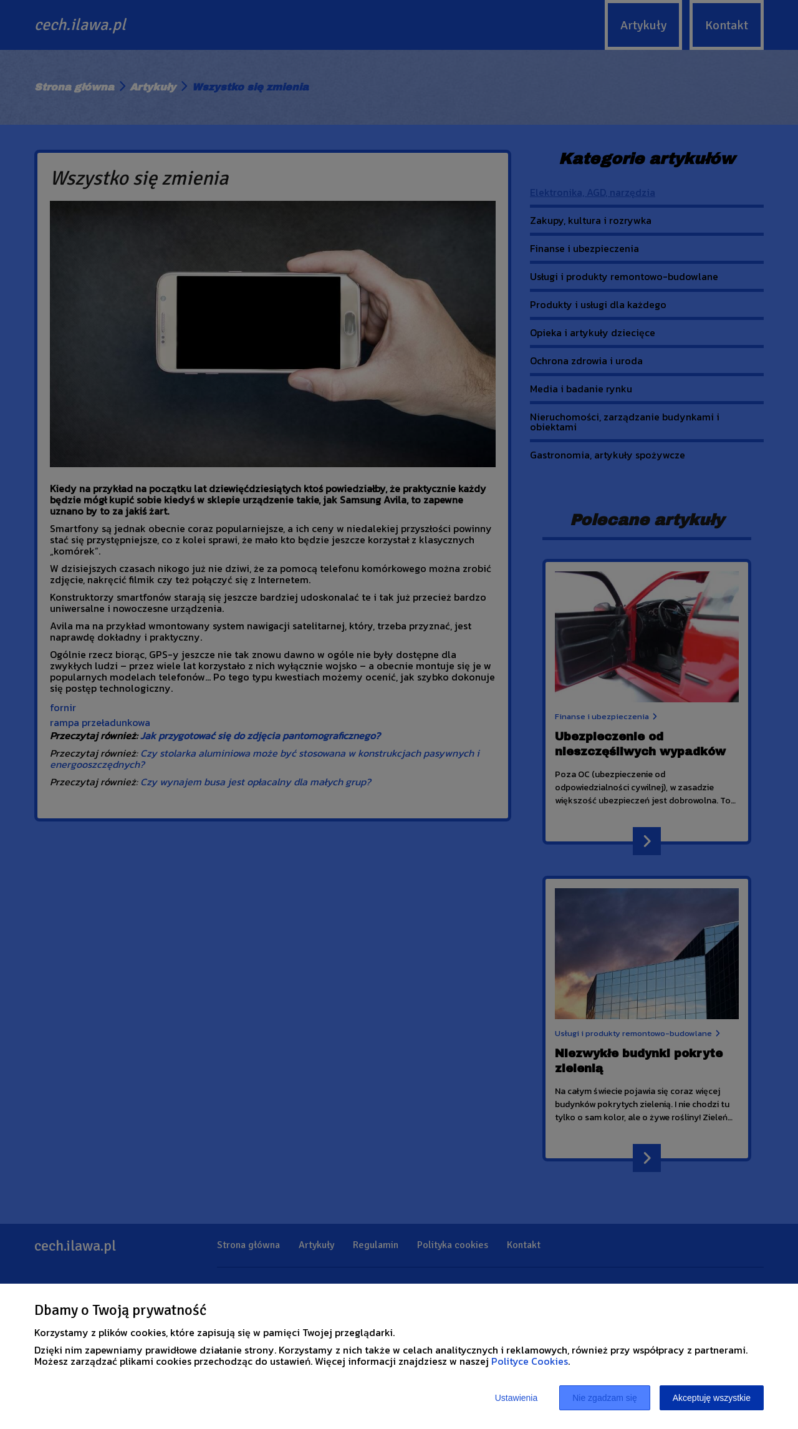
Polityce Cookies (529, 1361)
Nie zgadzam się (604, 1398)
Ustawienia (516, 1398)
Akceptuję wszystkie (712, 1398)
